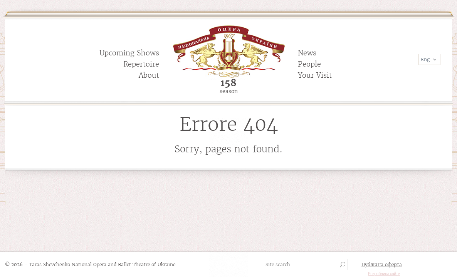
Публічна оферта (381, 264)
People (309, 64)
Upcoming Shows (129, 52)
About (149, 75)
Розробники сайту (384, 274)
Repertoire (141, 64)
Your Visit (315, 75)
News (307, 52)
